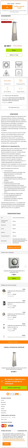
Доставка (3, 402)
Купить (14, 50)
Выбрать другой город (19, 7)
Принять (6, 444)
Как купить (3, 410)
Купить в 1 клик (14, 55)
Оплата (3, 406)
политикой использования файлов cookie (13, 439)
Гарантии (3, 404)
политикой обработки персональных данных (14, 440)
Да (7, 7)
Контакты (3, 412)
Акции (2, 408)
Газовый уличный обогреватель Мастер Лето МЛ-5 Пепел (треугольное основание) (14, 368)
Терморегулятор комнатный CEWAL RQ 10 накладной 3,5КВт (14, 271)
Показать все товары (13, 342)
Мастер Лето (7, 84)
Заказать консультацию (14, 387)
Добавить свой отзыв (14, 247)
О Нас (2, 400)
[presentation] (2, 266)
